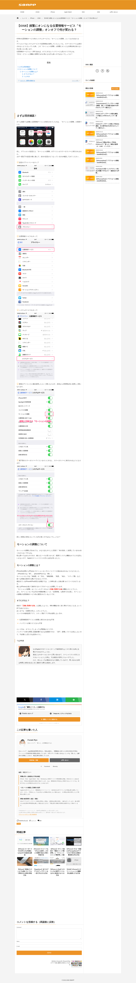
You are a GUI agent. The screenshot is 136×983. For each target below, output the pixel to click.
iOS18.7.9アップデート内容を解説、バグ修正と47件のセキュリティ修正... (107, 115)
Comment (19, 927)
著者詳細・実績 (33, 760)
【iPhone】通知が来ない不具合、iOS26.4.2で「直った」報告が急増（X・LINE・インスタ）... (107, 144)
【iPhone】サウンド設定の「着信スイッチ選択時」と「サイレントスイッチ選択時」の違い (57, 853)
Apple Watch (68, 12)
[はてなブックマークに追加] (57, 699)
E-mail (18, 946)
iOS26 (37, 12)
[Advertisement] (49, 97)
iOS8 (18, 824)
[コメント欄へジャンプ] (49, 81)
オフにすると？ (29, 74)
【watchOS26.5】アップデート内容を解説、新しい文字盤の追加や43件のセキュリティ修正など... (107, 105)
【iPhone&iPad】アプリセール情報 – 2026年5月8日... (107, 180)
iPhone (53, 12)
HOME (22, 12)
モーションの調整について (28, 69)
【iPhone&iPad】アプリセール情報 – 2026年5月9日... (107, 161)
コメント (33, 820)
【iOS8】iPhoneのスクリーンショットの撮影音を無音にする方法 (73, 871)
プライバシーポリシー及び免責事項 (28, 814)
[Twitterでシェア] (25, 699)
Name (18, 941)
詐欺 (98, 12)
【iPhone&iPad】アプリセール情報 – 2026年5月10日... (107, 153)
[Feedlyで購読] (74, 699)
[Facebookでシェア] (41, 699)
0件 (41, 820)
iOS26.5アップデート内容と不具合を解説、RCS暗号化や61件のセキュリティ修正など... (107, 126)
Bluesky (55, 766)
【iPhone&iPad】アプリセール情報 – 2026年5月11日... (107, 135)
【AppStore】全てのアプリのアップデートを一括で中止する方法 (41, 871)
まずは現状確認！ (25, 67)
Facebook (47, 766)
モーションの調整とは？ (30, 71)
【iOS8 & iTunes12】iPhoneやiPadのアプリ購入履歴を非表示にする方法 (60, 962)
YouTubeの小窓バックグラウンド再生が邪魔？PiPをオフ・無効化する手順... (107, 171)
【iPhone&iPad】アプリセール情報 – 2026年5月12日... (107, 96)
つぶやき (27, 76)
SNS (83, 12)
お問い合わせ (114, 12)
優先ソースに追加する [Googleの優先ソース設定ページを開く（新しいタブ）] (49, 719)
